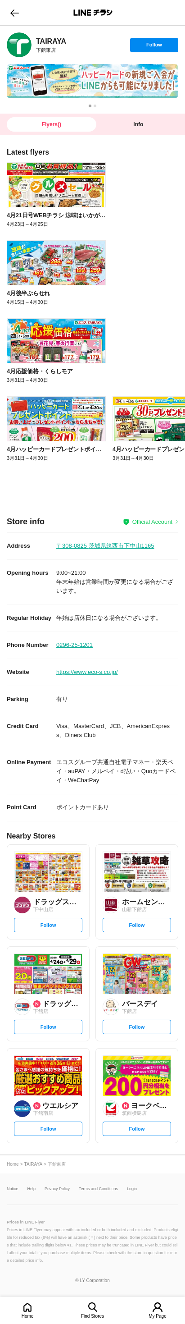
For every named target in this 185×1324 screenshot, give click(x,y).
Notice (12, 1189)
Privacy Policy (57, 1189)
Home (28, 1316)
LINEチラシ (93, 12)
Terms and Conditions (98, 1189)
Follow (154, 46)
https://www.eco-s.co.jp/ (87, 672)
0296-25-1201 (74, 644)
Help (31, 1189)
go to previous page (14, 12)
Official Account (152, 521)
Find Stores (92, 1316)
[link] (19, 44)
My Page (157, 1316)
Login (132, 1189)
